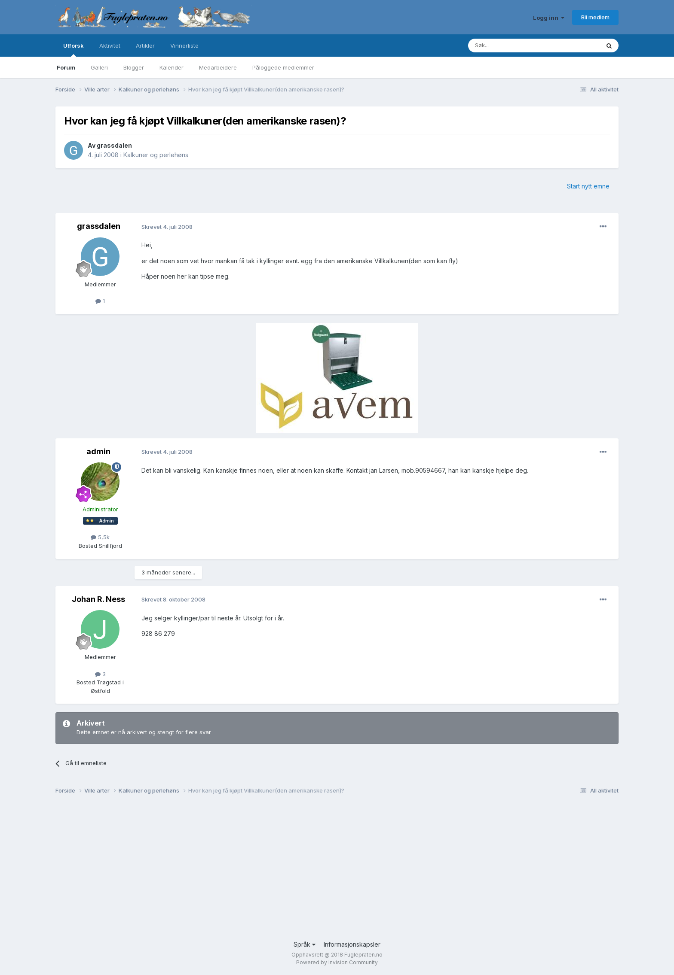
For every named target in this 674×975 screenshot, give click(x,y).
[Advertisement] (313, 871)
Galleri (99, 67)
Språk (305, 944)
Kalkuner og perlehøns (155, 154)
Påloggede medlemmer (283, 67)
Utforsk (73, 49)
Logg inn (548, 17)
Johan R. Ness (98, 599)
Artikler (145, 45)
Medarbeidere (218, 67)
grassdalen (114, 145)
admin (98, 451)
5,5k (100, 537)
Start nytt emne (588, 186)
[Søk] (508, 45)
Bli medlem (595, 17)
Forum (66, 67)
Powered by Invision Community (337, 962)
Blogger (133, 67)
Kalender (171, 67)
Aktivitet (109, 45)
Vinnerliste (184, 45)
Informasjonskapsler (352, 944)
